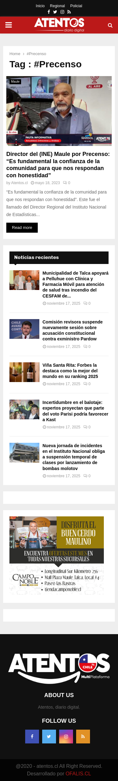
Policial (76, 6)
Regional (57, 6)
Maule (15, 81)
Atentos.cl (19, 183)
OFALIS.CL (78, 773)
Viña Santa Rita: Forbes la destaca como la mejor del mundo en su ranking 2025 (70, 371)
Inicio (40, 6)
